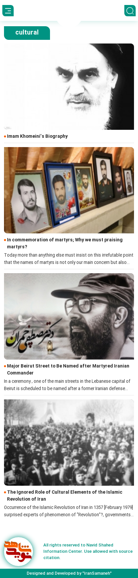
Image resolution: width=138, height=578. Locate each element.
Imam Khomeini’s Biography (37, 136)
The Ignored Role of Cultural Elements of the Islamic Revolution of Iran (64, 496)
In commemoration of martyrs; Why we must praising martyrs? (65, 244)
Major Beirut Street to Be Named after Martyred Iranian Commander (68, 370)
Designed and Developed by (69, 573)
